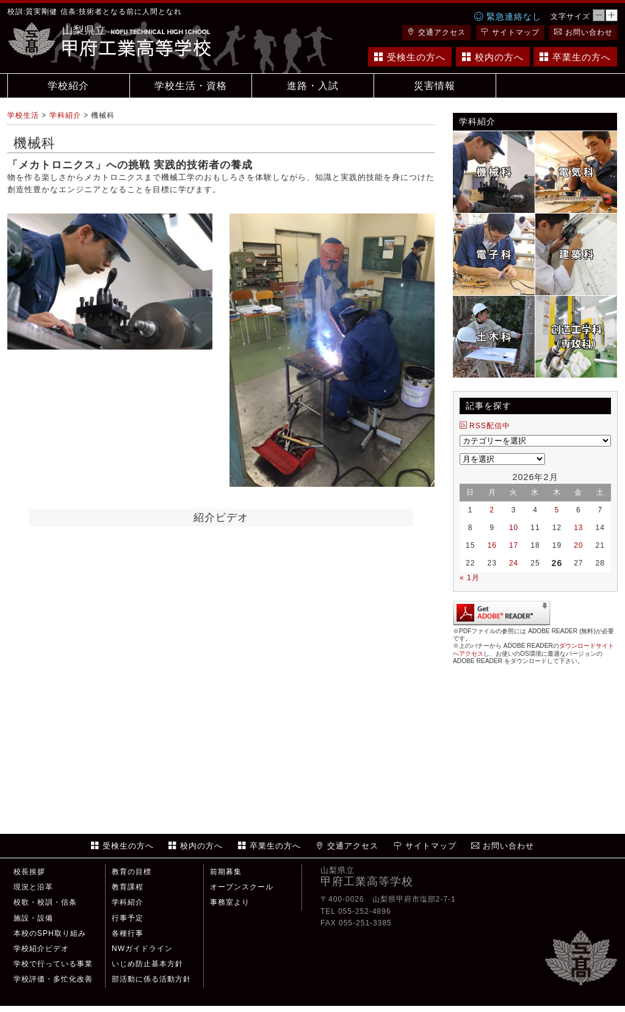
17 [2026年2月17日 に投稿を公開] (513, 545)
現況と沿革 (33, 887)
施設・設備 (33, 918)
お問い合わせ (583, 32)
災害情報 (434, 86)
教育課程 (127, 887)
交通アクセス (436, 32)
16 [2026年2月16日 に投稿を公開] (491, 545)
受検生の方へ (410, 57)
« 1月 (470, 577)
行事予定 (127, 918)
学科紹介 (127, 902)
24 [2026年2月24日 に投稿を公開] (513, 563)
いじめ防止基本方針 (147, 964)
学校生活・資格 (190, 86)
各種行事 (127, 933)
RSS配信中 (485, 426)
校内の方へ (493, 57)
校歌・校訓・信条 (45, 902)
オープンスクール (241, 887)
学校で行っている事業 (53, 964)
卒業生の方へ (575, 57)
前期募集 (226, 871)
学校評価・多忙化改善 (53, 979)
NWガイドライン (142, 948)
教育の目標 (131, 871)
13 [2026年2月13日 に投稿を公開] (578, 527)
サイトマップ (510, 32)
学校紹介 (68, 86)
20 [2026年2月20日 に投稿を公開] (578, 545)
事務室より (230, 902)
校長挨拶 (29, 871)
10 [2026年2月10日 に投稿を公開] (513, 527)
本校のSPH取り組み (49, 933)
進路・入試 (313, 86)
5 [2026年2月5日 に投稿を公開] (557, 510)
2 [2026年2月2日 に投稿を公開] (492, 510)
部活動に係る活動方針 (151, 979)
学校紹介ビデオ (41, 948)
